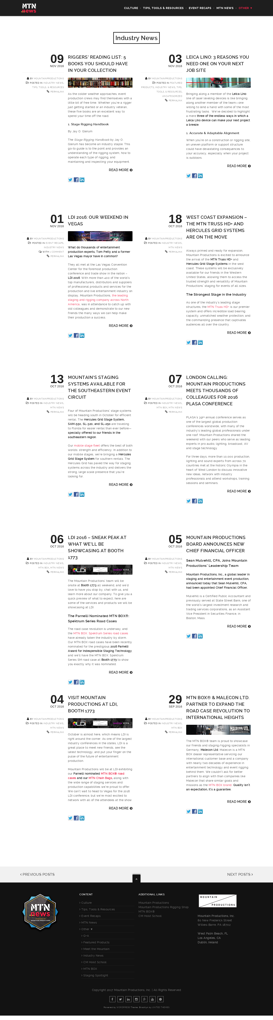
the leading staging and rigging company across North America (98, 300)
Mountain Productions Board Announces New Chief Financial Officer (216, 544)
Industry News (53, 83)
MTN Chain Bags (100, 778)
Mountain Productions (154, 902)
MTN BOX (162, 407)
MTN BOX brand (220, 785)
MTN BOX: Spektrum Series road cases (100, 633)
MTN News (225, 8)
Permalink (57, 91)
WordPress (123, 1007)
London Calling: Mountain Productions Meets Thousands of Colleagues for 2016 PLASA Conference (216, 390)
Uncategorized (172, 96)
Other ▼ (246, 8)
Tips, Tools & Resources (163, 8)
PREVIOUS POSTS (37, 874)
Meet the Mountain (96, 949)
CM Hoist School (95, 962)
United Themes (161, 1007)
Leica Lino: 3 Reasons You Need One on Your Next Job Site (217, 64)
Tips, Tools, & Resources (48, 87)
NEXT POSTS (240, 874)
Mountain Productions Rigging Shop (164, 907)
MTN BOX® (147, 911)
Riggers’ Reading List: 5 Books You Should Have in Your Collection (98, 64)
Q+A (86, 935)
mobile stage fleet (87, 445)
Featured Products (96, 942)
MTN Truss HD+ (218, 306)
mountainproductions (49, 78)
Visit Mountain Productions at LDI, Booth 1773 (93, 704)
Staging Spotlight (95, 975)
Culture (131, 8)
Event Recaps (200, 8)
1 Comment (57, 252)
